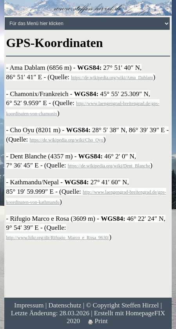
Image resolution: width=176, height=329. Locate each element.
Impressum (29, 305)
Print (97, 321)
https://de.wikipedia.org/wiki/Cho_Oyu (66, 140)
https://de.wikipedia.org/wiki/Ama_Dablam (112, 77)
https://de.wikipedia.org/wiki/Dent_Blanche (109, 166)
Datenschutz (64, 305)
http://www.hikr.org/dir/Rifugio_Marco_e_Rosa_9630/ (57, 237)
